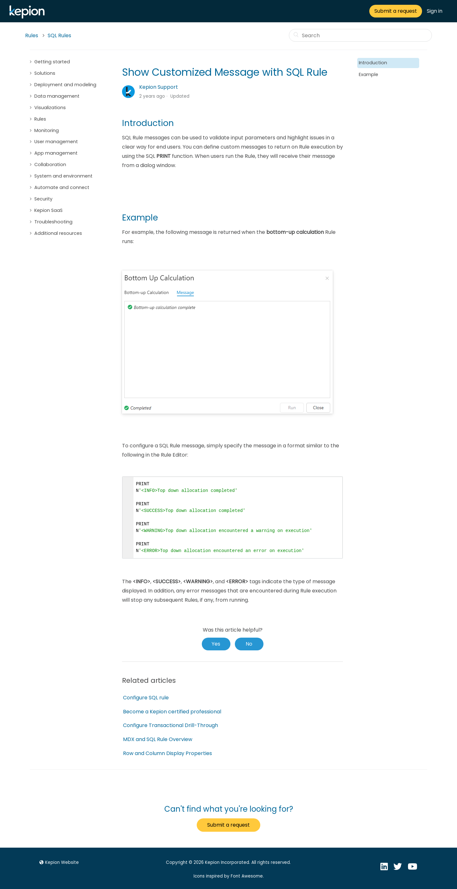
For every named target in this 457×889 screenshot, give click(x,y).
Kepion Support (158, 87)
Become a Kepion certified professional (172, 711)
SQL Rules (59, 35)
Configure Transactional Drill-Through (170, 725)
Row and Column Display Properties (167, 753)
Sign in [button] (434, 11)
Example (368, 74)
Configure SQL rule (146, 697)
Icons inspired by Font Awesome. (229, 876)
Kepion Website (58, 862)
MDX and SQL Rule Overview (157, 739)
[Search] (360, 35)
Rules (31, 35)
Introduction (373, 63)
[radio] (216, 644)
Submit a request (395, 11)
